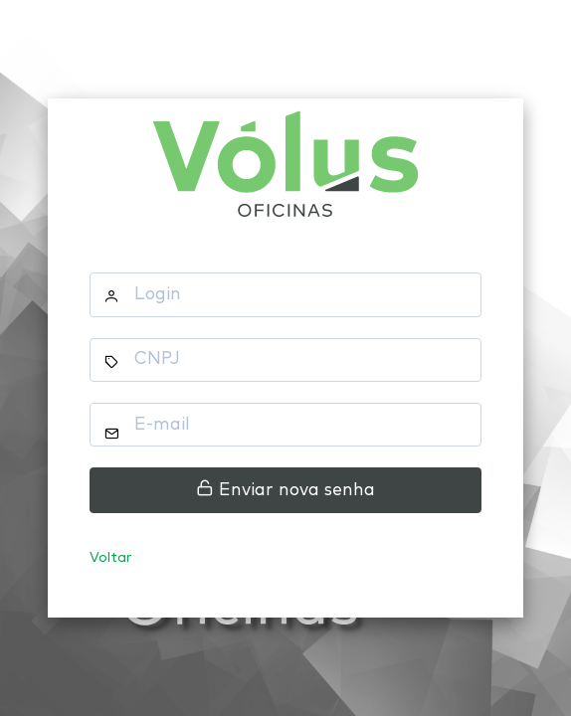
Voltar (111, 558)
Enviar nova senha (285, 489)
